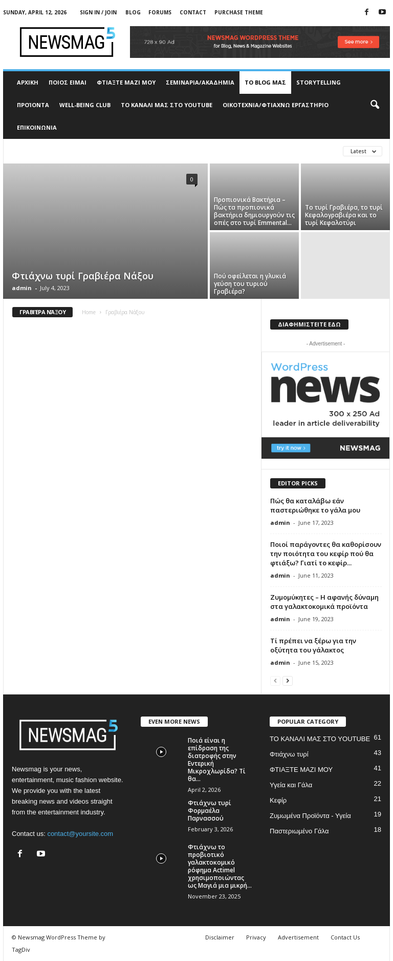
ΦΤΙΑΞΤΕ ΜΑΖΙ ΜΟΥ (126, 82)
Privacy (256, 937)
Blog (133, 12)
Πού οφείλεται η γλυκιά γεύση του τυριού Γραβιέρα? (250, 284)
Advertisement (298, 937)
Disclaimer (219, 937)
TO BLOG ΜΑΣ (265, 82)
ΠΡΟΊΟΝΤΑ (33, 105)
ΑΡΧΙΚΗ (27, 82)
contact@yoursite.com (80, 833)
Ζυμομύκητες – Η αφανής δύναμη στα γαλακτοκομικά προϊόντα (324, 601)
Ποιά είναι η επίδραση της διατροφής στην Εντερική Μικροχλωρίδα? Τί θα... (217, 759)
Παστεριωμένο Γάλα (299, 831)
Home (89, 312)
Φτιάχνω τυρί (289, 754)
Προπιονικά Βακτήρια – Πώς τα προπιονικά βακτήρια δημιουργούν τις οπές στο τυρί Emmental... (254, 211)
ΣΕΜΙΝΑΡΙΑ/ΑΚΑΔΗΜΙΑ (200, 82)
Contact (193, 12)
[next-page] (287, 680)
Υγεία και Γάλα (291, 785)
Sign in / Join (98, 12)
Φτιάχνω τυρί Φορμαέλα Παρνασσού (209, 811)
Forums (159, 12)
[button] (374, 105)
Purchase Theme (238, 12)
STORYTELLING (318, 82)
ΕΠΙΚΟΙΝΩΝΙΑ (37, 127)
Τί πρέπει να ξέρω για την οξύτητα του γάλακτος (313, 645)
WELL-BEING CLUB (85, 105)
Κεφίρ (278, 800)
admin (22, 288)
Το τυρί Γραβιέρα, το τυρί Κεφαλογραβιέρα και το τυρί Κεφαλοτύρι (344, 215)
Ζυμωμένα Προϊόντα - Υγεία (310, 816)
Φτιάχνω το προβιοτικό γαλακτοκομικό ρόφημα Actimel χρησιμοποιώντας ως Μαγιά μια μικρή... (220, 866)
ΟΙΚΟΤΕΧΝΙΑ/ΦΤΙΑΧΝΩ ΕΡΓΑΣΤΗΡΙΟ (276, 105)
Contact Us (345, 937)
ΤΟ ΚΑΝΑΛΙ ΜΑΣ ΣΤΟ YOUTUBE (166, 105)
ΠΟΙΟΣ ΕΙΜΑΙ (67, 82)
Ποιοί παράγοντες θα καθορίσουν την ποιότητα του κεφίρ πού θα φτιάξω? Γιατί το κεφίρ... (325, 553)
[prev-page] (275, 680)
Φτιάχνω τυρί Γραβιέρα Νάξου (83, 276)
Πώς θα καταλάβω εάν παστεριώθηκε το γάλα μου (315, 505)
